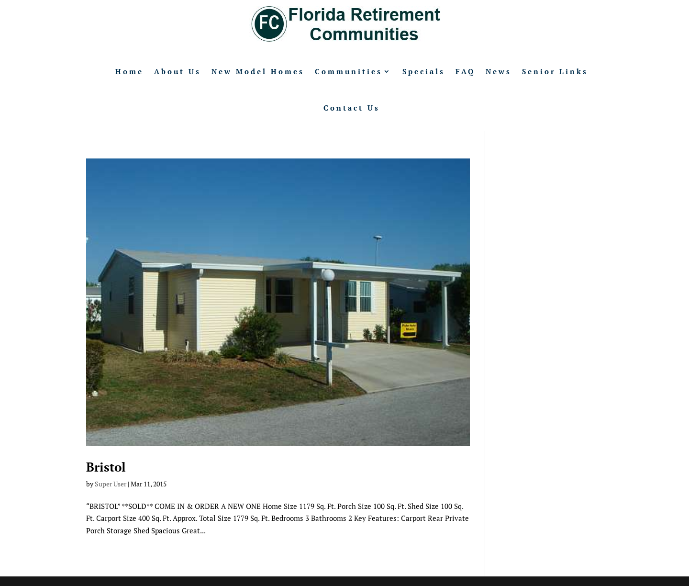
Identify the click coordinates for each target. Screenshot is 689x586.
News (498, 71)
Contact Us (351, 108)
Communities (348, 71)
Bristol (106, 467)
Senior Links (555, 71)
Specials (423, 71)
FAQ (465, 71)
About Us (177, 71)
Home (129, 71)
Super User (110, 483)
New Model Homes (257, 71)
